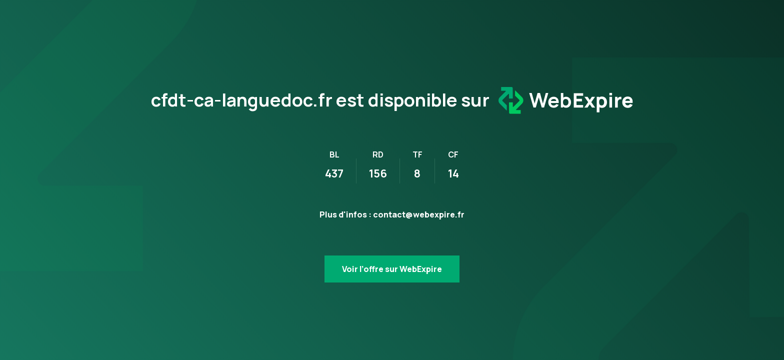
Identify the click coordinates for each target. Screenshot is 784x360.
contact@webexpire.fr (418, 214)
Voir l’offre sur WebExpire (392, 269)
